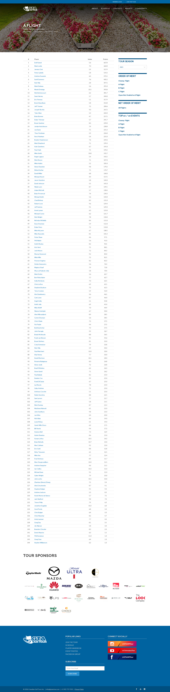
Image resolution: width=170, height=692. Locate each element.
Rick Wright (38, 217)
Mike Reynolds (39, 234)
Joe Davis (37, 130)
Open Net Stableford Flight (129, 95)
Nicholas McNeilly (40, 220)
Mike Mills (37, 257)
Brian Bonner (38, 116)
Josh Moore (38, 251)
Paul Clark (37, 150)
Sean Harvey (38, 96)
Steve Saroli (38, 371)
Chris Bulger (38, 512)
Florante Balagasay (40, 361)
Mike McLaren (39, 230)
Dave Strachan (39, 224)
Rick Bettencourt (40, 93)
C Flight (121, 91)
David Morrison (39, 358)
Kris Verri (37, 247)
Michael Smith (39, 197)
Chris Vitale (38, 321)
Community (141, 8)
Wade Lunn (38, 187)
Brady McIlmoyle (40, 334)
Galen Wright (38, 475)
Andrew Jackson (40, 492)
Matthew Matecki (40, 408)
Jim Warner (38, 526)
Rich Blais (37, 418)
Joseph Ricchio (39, 110)
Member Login (117, 1)
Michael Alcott (39, 177)
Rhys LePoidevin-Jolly (41, 271)
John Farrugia (38, 331)
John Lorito (38, 479)
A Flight (121, 84)
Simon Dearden (39, 167)
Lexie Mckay (38, 422)
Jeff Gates (38, 402)
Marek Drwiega (39, 89)
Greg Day (37, 522)
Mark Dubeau (38, 86)
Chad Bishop (38, 200)
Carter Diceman (39, 318)
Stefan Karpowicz (40, 264)
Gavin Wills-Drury (40, 425)
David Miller (38, 173)
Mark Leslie (38, 66)
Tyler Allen (38, 113)
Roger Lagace (39, 157)
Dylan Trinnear (39, 120)
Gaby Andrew (39, 388)
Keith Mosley (38, 244)
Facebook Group (72, 654)
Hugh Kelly (38, 301)
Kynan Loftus (38, 438)
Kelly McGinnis (39, 281)
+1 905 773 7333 (67, 689)
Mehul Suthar (38, 170)
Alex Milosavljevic (40, 314)
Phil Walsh (37, 240)
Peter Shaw (38, 237)
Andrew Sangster (40, 465)
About (95, 8)
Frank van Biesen (40, 338)
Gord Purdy (38, 509)
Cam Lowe (37, 298)
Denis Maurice (39, 532)
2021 (132, 67)
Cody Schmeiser (39, 345)
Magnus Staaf (39, 267)
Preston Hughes (40, 261)
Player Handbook (73, 648)
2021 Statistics (38, 31)
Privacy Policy (79, 689)
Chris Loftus (38, 284)
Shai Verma (38, 355)
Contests (117, 8)
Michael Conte (39, 214)
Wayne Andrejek (40, 311)
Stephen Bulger (39, 489)
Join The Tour (131, 1)
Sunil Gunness (39, 79)
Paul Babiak (38, 375)
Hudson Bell (38, 432)
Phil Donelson (39, 536)
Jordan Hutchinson (40, 126)
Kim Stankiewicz (39, 294)
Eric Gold (37, 449)
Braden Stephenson (41, 140)
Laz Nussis (37, 385)
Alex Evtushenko (40, 485)
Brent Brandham (39, 103)
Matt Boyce (38, 160)
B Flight (121, 88)
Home (24, 31)
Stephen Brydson (40, 287)
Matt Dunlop (38, 405)
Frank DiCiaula (39, 381)
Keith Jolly (37, 304)
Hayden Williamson (40, 543)
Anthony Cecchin (40, 392)
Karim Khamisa (39, 435)
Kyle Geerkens (39, 146)
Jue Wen (37, 415)
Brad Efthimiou (39, 368)
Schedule (105, 8)
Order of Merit (48, 31)
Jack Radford (38, 499)
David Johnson (39, 183)
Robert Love (38, 204)
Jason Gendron (39, 180)
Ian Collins (37, 469)
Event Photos (71, 651)
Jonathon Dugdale (40, 506)
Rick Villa (37, 348)
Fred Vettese (38, 459)
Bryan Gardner (39, 123)
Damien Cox (38, 378)
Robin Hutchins (39, 395)
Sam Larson (38, 398)
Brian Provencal (39, 193)
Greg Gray (37, 539)
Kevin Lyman (38, 210)
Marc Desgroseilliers (41, 462)
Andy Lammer (39, 519)
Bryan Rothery (39, 341)
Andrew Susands (40, 76)
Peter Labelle (38, 73)
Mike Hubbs (38, 163)
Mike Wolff (38, 308)
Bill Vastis (37, 428)
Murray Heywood (40, 254)
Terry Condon (39, 291)
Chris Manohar (39, 516)
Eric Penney (38, 99)
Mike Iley (37, 455)
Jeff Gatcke (38, 207)
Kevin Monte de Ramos (42, 496)
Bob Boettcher (39, 328)
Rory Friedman (39, 136)
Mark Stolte (38, 274)
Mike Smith (38, 153)
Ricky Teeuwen (39, 452)
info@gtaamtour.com (53, 689)
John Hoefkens (39, 412)
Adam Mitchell (39, 190)
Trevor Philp (38, 502)
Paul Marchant (39, 351)
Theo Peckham (39, 133)
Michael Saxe (38, 472)
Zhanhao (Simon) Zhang (42, 482)
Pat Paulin (37, 324)
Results (128, 8)
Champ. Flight (123, 81)
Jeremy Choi (38, 69)
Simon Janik (38, 365)
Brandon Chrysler (40, 529)
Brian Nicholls (38, 442)
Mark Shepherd (39, 143)
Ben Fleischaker (39, 277)
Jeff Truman (38, 106)
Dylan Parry (38, 227)
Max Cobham (38, 445)
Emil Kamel (38, 63)
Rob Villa (37, 83)
